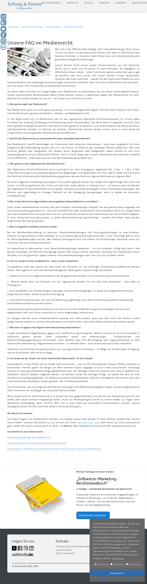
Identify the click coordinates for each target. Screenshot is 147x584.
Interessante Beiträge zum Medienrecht (29, 437)
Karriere (120, 2)
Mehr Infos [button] (118, 558)
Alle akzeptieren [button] (117, 573)
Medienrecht (53, 26)
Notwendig (102, 564)
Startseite (12, 26)
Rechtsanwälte (51, 2)
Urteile (88, 2)
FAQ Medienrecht (73, 26)
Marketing (133, 564)
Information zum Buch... (93, 515)
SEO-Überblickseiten (32, 26)
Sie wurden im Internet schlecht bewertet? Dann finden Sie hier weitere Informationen (54, 448)
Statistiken (117, 564)
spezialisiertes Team (88, 422)
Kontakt (104, 2)
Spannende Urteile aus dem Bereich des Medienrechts (36, 443)
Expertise (72, 2)
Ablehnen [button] (131, 579)
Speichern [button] (103, 579)
